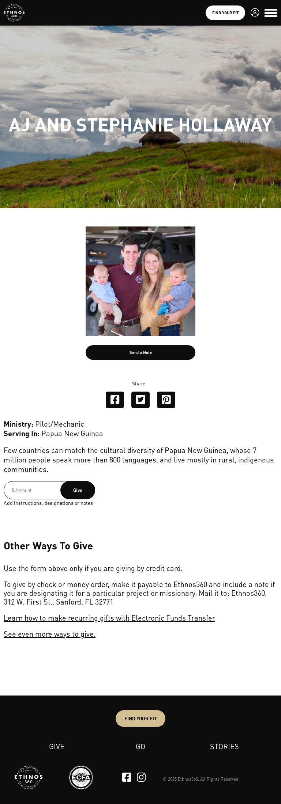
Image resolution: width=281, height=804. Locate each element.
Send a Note (141, 352)
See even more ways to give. (49, 634)
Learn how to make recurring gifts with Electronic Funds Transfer (109, 617)
